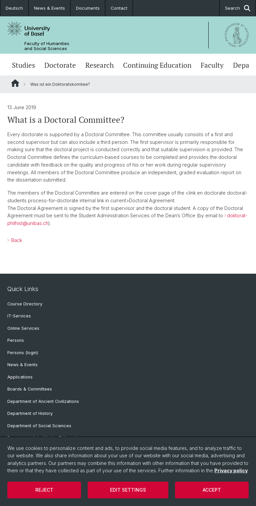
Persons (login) (22, 352)
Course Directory (24, 303)
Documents (88, 8)
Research (99, 65)
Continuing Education (157, 65)
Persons (15, 340)
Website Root (15, 83)
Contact (119, 8)
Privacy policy (231, 470)
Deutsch (14, 8)
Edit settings (128, 490)
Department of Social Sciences (39, 425)
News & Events (49, 8)
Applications (20, 377)
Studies (23, 65)
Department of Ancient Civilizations (43, 401)
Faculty (212, 65)
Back (16, 240)
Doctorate (60, 65)
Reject (44, 490)
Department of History (30, 413)
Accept (212, 490)
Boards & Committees (29, 389)
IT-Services (19, 315)
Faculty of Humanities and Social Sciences (46, 46)
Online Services (23, 328)
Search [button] (237, 8)
